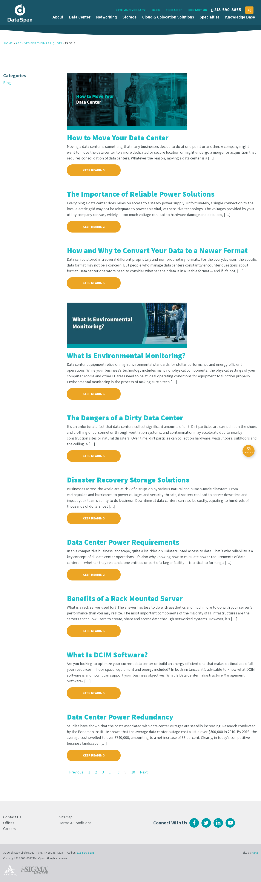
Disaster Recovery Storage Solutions (128, 480)
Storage (130, 17)
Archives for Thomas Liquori (39, 43)
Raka (255, 852)
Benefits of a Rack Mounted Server (125, 598)
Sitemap (65, 817)
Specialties (210, 17)
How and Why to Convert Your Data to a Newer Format (157, 250)
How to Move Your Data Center (118, 137)
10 (133, 772)
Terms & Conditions (75, 822)
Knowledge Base (240, 17)
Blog (156, 10)
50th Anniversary (130, 10)
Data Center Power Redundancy (120, 717)
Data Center (80, 17)
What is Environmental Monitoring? (126, 355)
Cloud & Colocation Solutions (168, 17)
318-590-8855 (227, 10)
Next (144, 772)
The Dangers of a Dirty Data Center (125, 418)
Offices (8, 822)
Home (8, 43)
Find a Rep (174, 10)
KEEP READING (94, 170)
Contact (248, 452)
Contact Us (197, 10)
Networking (106, 17)
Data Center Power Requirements (123, 542)
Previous (76, 772)
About (57, 17)
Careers (9, 828)
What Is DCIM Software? (107, 655)
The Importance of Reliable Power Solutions (141, 194)
